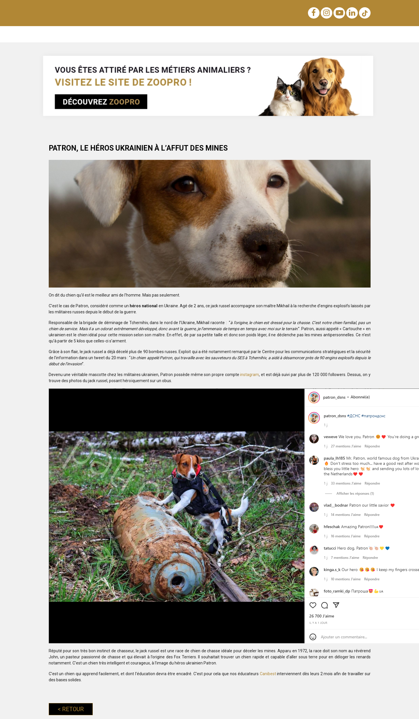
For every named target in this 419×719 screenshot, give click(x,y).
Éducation (95, 34)
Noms (140, 34)
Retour (71, 709)
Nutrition (162, 34)
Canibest (268, 673)
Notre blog (66, 34)
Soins (266, 34)
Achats (222, 34)
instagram (249, 374)
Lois (183, 34)
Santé (286, 34)
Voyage (244, 34)
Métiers (330, 34)
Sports (306, 34)
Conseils (355, 34)
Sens (201, 34)
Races (119, 34)
